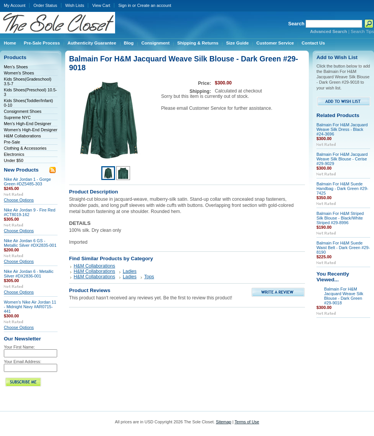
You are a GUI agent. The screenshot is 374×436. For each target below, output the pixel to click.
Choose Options (19, 200)
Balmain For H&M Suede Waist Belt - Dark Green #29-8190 (343, 247)
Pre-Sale (12, 142)
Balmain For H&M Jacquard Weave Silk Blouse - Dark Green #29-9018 (343, 296)
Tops (149, 276)
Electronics (14, 154)
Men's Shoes (16, 66)
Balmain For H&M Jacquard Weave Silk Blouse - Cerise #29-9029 (342, 159)
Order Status (45, 5)
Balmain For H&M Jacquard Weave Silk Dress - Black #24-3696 (342, 129)
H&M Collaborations (22, 136)
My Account (14, 5)
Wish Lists (74, 5)
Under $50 (13, 160)
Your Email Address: (22, 361)
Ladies (130, 271)
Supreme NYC (17, 117)
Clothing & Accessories (25, 148)
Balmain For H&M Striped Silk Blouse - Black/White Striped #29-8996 (340, 218)
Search (296, 23)
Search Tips (362, 31)
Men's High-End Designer (27, 123)
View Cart (101, 5)
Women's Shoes (19, 73)
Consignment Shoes (22, 111)
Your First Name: (19, 347)
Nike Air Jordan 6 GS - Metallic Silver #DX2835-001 (30, 243)
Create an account (154, 5)
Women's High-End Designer (31, 129)
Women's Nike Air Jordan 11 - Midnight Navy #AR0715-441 (30, 307)
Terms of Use (246, 421)
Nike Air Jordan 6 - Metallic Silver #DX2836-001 (28, 273)
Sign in (124, 5)
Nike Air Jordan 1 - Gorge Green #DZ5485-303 (27, 181)
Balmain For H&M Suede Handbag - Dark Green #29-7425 (342, 188)
